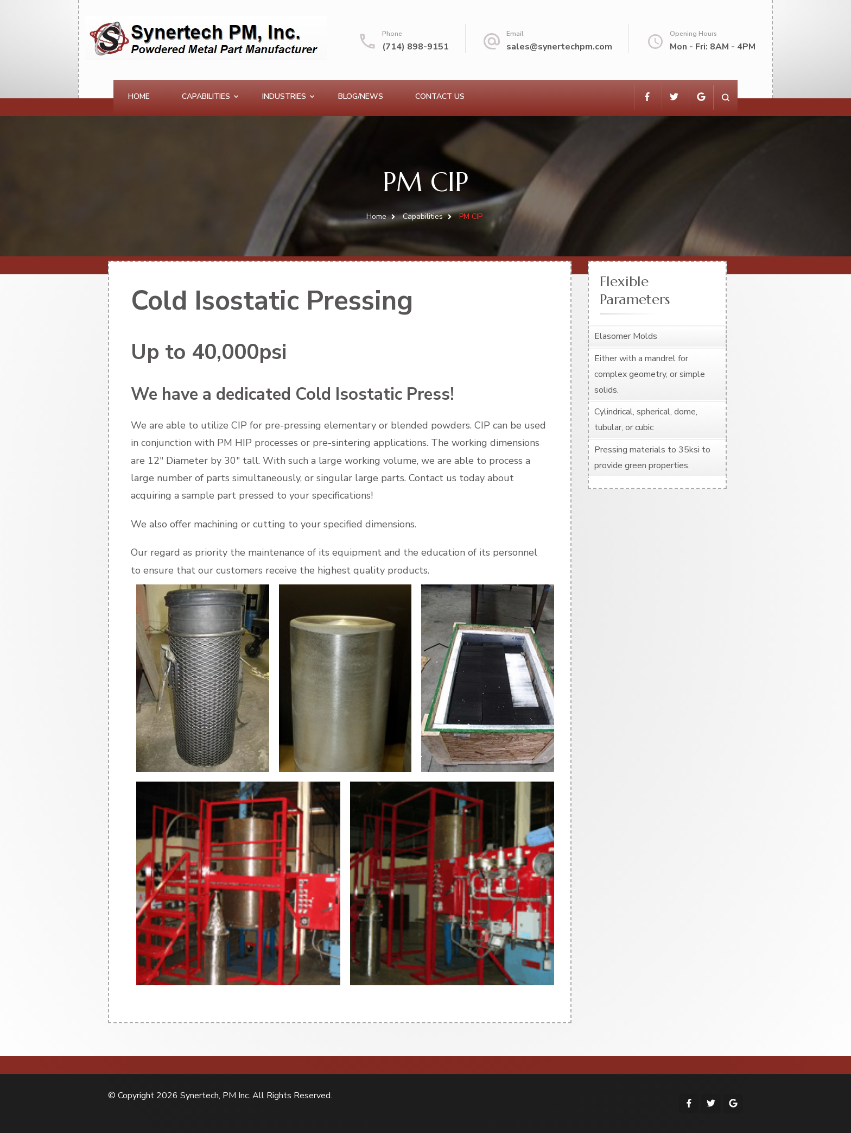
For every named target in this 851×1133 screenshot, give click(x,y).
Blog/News (360, 96)
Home (139, 96)
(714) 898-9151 (415, 47)
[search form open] (725, 97)
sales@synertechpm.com (559, 47)
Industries (284, 96)
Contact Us (440, 96)
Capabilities (206, 96)
